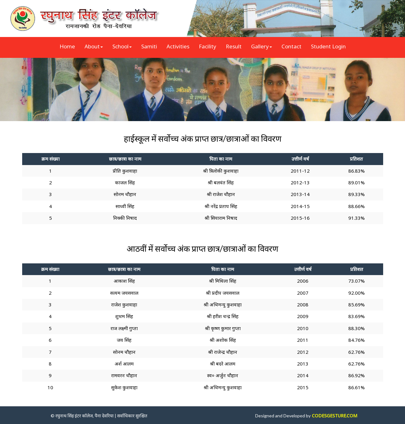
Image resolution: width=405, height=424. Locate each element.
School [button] (122, 46)
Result (234, 46)
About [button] (94, 46)
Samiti (149, 46)
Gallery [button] (261, 46)
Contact (291, 46)
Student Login (328, 46)
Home (67, 46)
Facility (207, 46)
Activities (178, 46)
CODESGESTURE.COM (334, 416)
